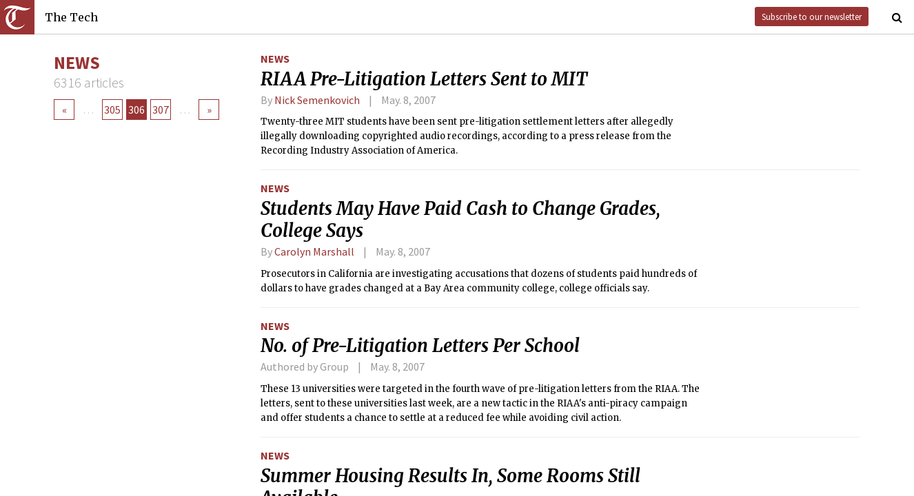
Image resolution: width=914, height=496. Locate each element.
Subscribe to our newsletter (812, 16)
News (275, 58)
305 (112, 109)
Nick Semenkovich (317, 100)
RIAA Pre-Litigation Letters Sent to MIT (424, 79)
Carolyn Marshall (314, 251)
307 (160, 109)
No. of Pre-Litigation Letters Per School (420, 346)
